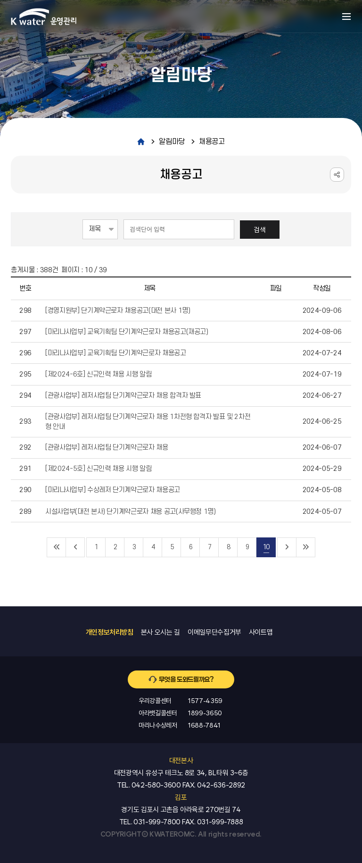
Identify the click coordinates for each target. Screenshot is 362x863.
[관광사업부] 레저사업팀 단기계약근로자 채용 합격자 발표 (123, 396)
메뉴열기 (346, 16)
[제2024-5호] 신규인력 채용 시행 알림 (98, 469)
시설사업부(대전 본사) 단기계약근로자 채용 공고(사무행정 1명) (130, 512)
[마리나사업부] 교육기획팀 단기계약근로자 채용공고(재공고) (126, 332)
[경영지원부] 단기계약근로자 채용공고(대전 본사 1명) (117, 311)
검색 (260, 229)
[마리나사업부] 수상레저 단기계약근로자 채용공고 (112, 490)
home (141, 141)
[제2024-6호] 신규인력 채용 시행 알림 (98, 374)
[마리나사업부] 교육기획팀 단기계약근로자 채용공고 (115, 353)
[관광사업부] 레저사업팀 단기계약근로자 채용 (106, 448)
